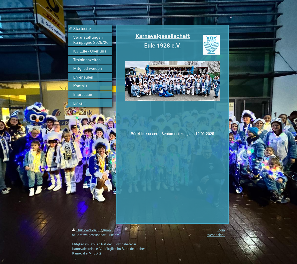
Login (221, 230)
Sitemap (104, 230)
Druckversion (84, 230)
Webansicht (216, 235)
